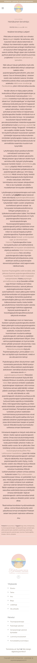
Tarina (12, 592)
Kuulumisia (18, 19)
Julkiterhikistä (26, 164)
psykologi (22, 125)
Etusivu (12, 588)
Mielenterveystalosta (15, 349)
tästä (32, 352)
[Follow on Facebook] (18, 576)
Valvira (7, 167)
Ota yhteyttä (14, 609)
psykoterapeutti (6, 532)
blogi (21, 526)
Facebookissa (7, 86)
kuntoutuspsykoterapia (8, 528)
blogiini (11, 39)
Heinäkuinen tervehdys (18, 22)
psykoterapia (15, 532)
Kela (25, 526)
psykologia (29, 530)
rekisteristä (7, 174)
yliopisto (13, 534)
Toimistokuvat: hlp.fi (13, 649)
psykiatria (16, 530)
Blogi (12, 601)
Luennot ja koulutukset (18, 637)
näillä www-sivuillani (22, 83)
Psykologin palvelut (16, 626)
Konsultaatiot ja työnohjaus (19, 641)
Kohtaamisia (30, 526)
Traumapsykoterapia (17, 622)
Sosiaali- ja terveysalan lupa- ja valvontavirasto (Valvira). (20, 239)
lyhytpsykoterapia (21, 528)
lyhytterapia (30, 528)
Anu (26, 27)
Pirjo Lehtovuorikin (25, 474)
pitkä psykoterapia (6, 530)
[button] (2, 8)
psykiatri (30, 125)
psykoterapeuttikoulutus (25, 198)
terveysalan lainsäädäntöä (24, 248)
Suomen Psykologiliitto (11, 271)
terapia (3, 534)
